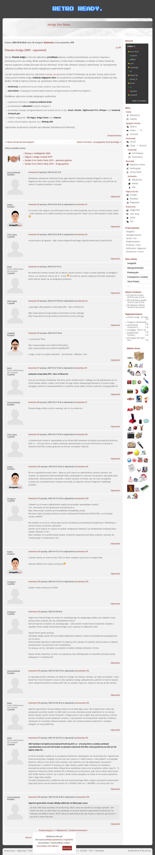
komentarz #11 (34, 498)
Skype (132, 145)
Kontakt (133, 195)
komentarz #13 (34, 582)
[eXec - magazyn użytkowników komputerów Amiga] (21, 27)
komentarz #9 (34, 434)
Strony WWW (135, 172)
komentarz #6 (34, 333)
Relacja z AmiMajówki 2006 (37, 153)
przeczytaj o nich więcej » (48, 846)
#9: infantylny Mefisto (136, 305)
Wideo (133, 130)
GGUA (132, 217)
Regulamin (134, 202)
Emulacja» (130, 245)
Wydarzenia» (131, 252)
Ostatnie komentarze (78, 830)
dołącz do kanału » (139, 101)
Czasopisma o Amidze (137, 277)
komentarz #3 (33, 234)
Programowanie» (133, 242)
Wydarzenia (49, 43)
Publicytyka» (131, 248)
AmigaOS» (130, 232)
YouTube (83, 851)
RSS (91, 851)
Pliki (133, 187)
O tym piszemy (132, 228)
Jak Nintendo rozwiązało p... (133, 326)
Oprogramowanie (135, 268)
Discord (129, 41)
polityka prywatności (54, 839)
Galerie (133, 126)
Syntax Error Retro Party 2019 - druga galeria (47, 164)
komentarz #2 (33, 204)
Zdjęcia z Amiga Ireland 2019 (38, 157)
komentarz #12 (34, 552)
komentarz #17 (34, 738)
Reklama (32, 851)
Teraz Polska (133, 281)
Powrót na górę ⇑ (47, 830)
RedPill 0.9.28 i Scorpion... (133, 334)
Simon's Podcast (133, 292)
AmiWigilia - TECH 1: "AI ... (137, 330)
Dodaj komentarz (114, 136)
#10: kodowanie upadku (137, 300)
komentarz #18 (34, 797)
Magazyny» (141, 248)
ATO (131, 221)
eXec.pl (28, 837)
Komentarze (137, 157)
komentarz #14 (34, 612)
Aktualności (62, 830)
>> (120, 142)
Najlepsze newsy (137, 164)
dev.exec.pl (146, 851)
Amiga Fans (135, 210)
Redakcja (134, 199)
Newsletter (99, 851)
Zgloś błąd (21, 851)
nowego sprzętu (52, 74)
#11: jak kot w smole (135, 295)
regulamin (68, 839)
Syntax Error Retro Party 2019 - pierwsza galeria (48, 160)
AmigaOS (131, 263)
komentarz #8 (34, 402)
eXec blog (134, 214)
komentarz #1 (33, 172)
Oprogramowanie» (134, 235)
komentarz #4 (33, 267)
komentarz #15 (34, 671)
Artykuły (133, 119)
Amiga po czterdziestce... (137, 322)
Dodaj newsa (9, 851)
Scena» (141, 252)
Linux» (138, 245)
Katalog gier (133, 272)
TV (141, 130)
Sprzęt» (129, 238)
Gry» (135, 238)
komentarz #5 (33, 301)
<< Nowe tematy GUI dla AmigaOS (19, 142)
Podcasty (134, 134)
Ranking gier (135, 168)
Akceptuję (67, 848)
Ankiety (135, 183)
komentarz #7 (33, 368)
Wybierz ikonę (133, 348)
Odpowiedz (115, 197)
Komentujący (137, 153)
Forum (133, 142)
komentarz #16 (34, 703)
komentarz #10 (34, 467)
